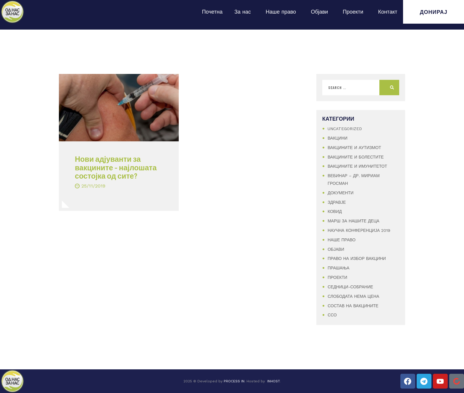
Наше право (282, 12)
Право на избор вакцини (357, 258)
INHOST (273, 381)
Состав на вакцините (353, 305)
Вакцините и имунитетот (357, 166)
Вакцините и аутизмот (354, 147)
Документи (340, 192)
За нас (244, 12)
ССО (332, 315)
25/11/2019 (93, 186)
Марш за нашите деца (353, 221)
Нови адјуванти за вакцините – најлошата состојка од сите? (116, 167)
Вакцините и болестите (356, 157)
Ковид (335, 211)
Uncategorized (345, 128)
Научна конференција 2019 (359, 230)
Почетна (212, 12)
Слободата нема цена (353, 296)
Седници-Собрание (350, 286)
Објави (321, 12)
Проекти (354, 12)
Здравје (337, 202)
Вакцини (337, 138)
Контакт (387, 12)
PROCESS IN (234, 381)
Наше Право (341, 239)
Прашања (338, 268)
